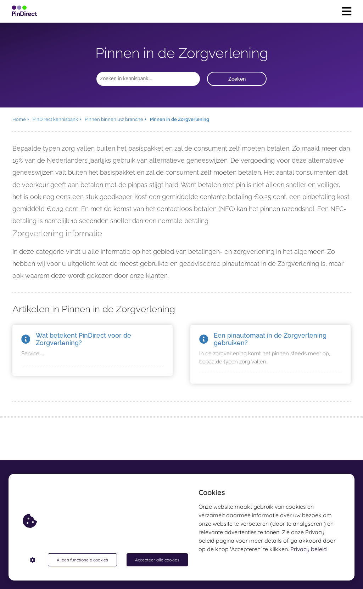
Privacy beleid (308, 549)
